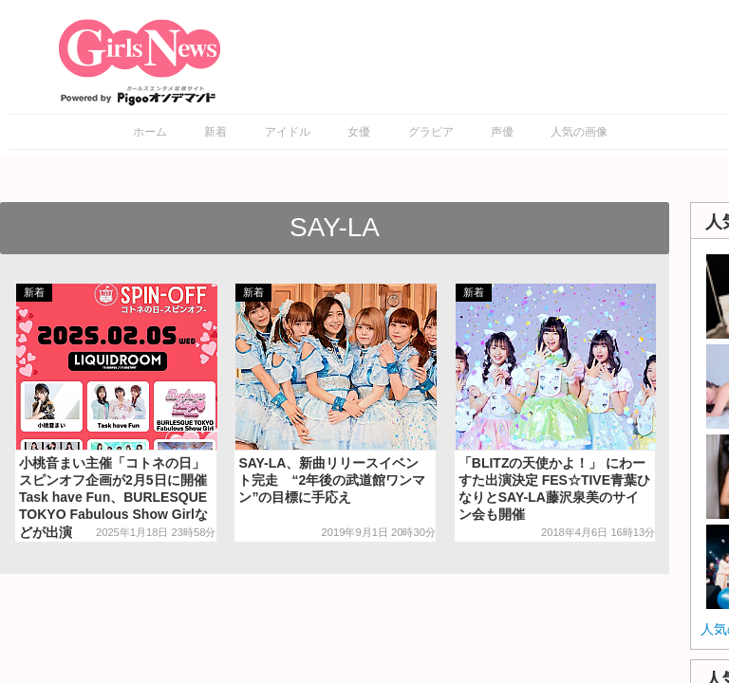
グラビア (431, 131)
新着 (215, 131)
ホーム (150, 131)
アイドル (287, 131)
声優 (502, 131)
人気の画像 (579, 131)
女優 (358, 131)
